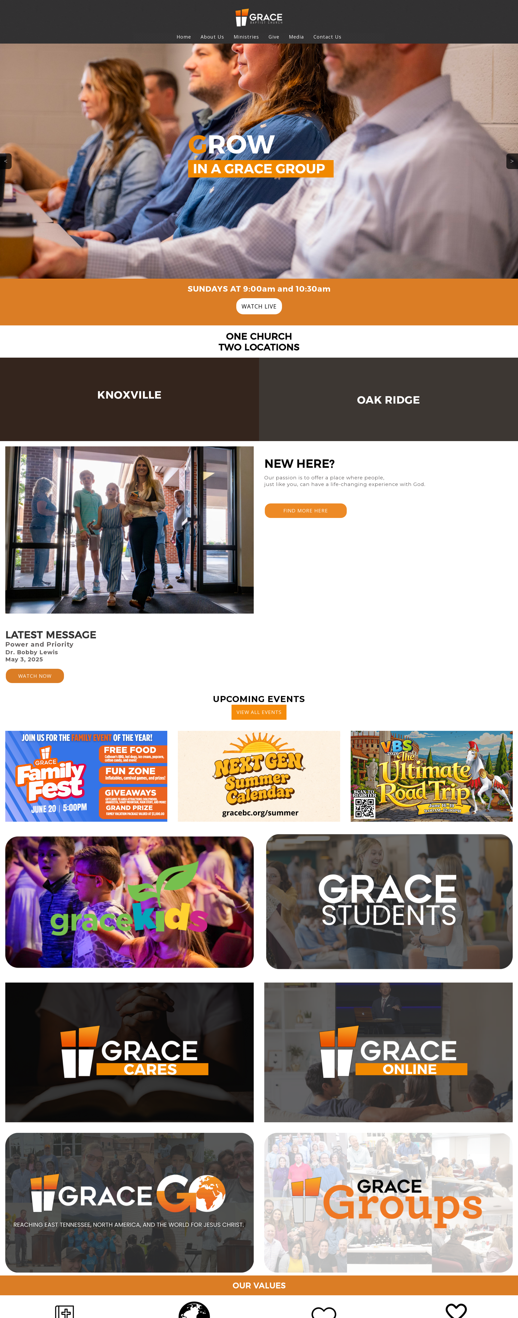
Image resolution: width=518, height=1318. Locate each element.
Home (184, 37)
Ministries (246, 37)
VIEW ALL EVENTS (259, 712)
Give (274, 37)
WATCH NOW (35, 675)
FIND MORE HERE (305, 510)
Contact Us (327, 37)
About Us (212, 37)
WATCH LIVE (259, 306)
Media (296, 37)
